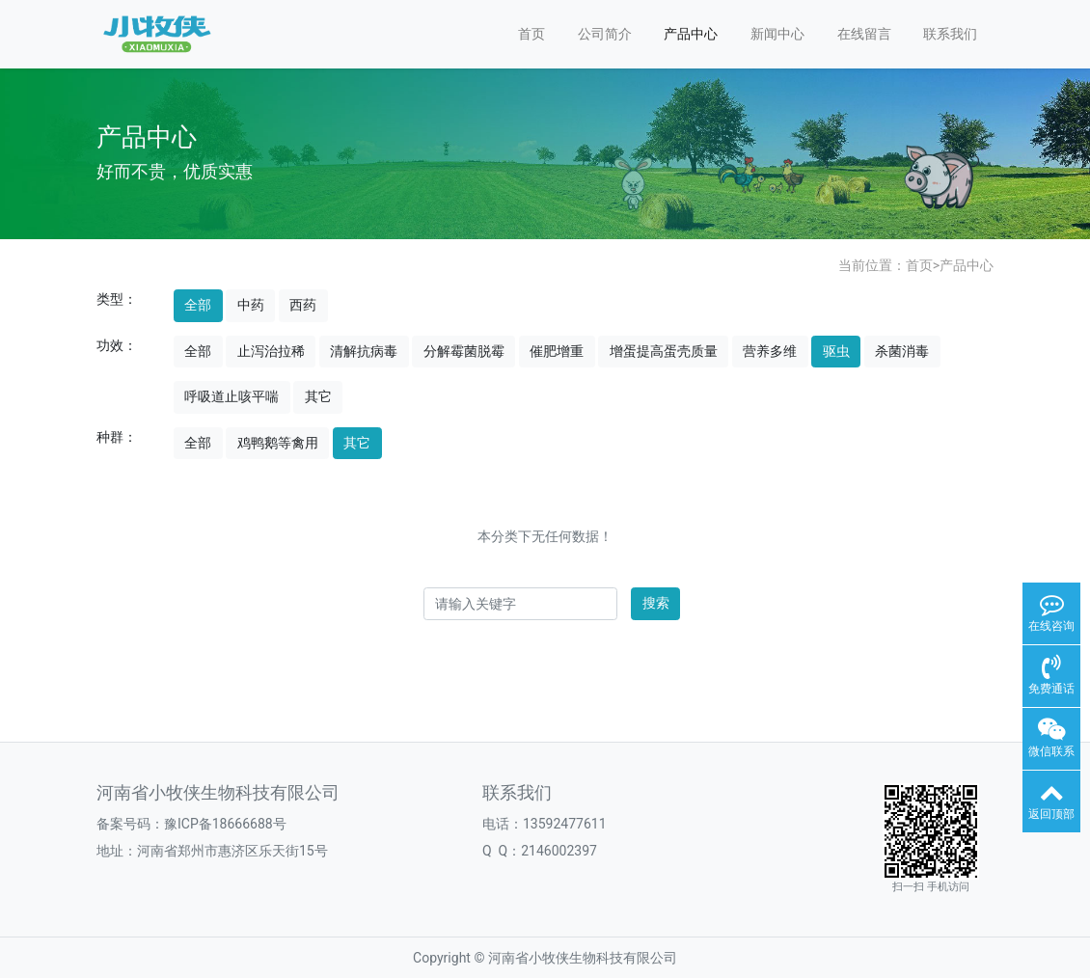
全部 (197, 304)
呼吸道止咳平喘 (231, 396)
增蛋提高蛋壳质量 (664, 351)
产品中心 (691, 33)
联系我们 (950, 33)
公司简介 (605, 33)
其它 (318, 396)
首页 (531, 33)
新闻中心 (777, 33)
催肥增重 (557, 351)
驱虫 (836, 351)
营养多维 (770, 351)
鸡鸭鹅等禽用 (277, 442)
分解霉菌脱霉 (463, 351)
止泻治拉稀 (271, 351)
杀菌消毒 (902, 351)
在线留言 (864, 33)
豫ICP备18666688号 (225, 823)
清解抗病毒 (363, 351)
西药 (302, 304)
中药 (250, 304)
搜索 (655, 603)
